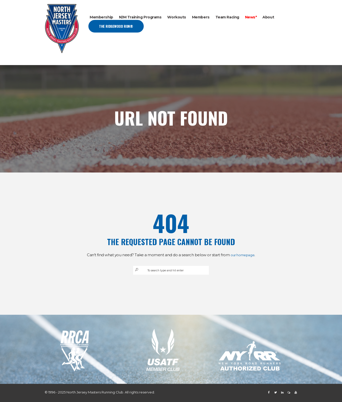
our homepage (243, 254)
